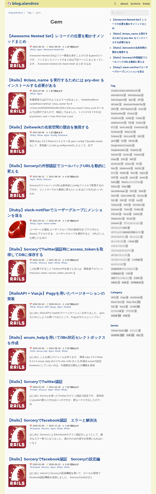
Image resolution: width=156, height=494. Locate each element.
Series (114, 325)
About (124, 4)
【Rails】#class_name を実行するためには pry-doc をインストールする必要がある (130, 38)
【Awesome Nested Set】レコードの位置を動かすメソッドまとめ (129, 24)
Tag (29, 13)
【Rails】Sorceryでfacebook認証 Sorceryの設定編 (53, 459)
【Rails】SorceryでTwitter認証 (35, 382)
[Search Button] (115, 3)
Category (116, 292)
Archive (135, 4)
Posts (146, 4)
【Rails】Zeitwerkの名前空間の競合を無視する (48, 127)
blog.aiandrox (16, 13)
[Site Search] (131, 12)
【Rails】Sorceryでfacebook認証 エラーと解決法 (52, 420)
